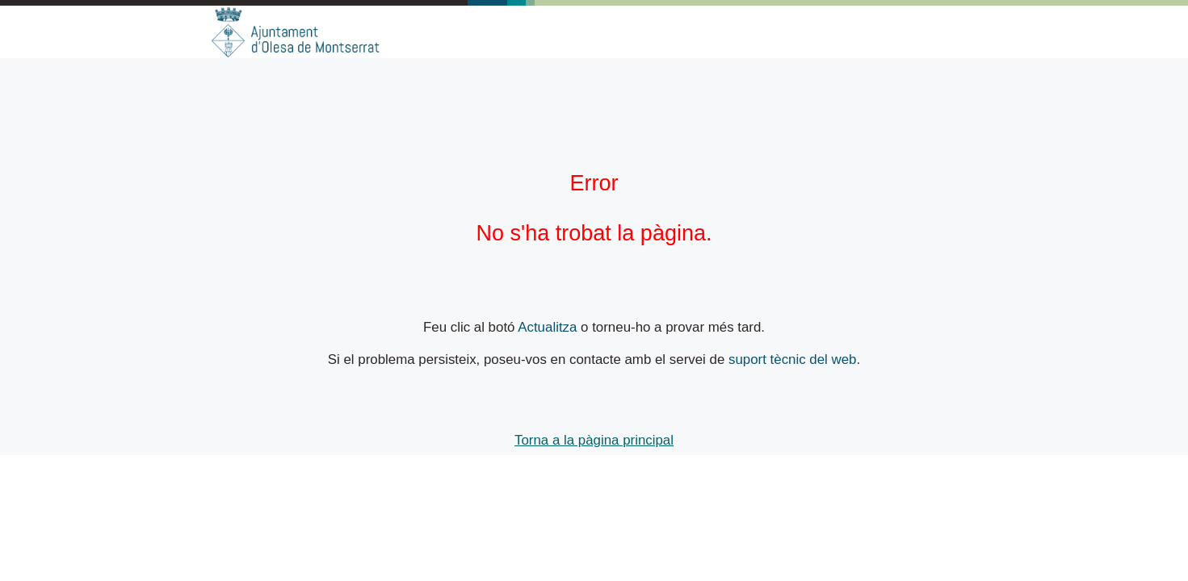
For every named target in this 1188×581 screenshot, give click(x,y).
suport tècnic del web (792, 359)
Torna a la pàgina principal (594, 440)
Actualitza (547, 327)
